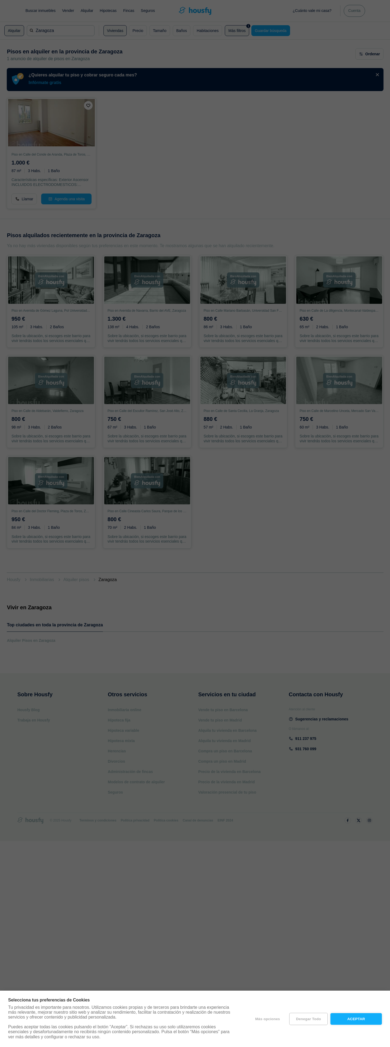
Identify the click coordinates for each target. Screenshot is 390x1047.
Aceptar (356, 1019)
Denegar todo (308, 1019)
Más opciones (267, 1019)
